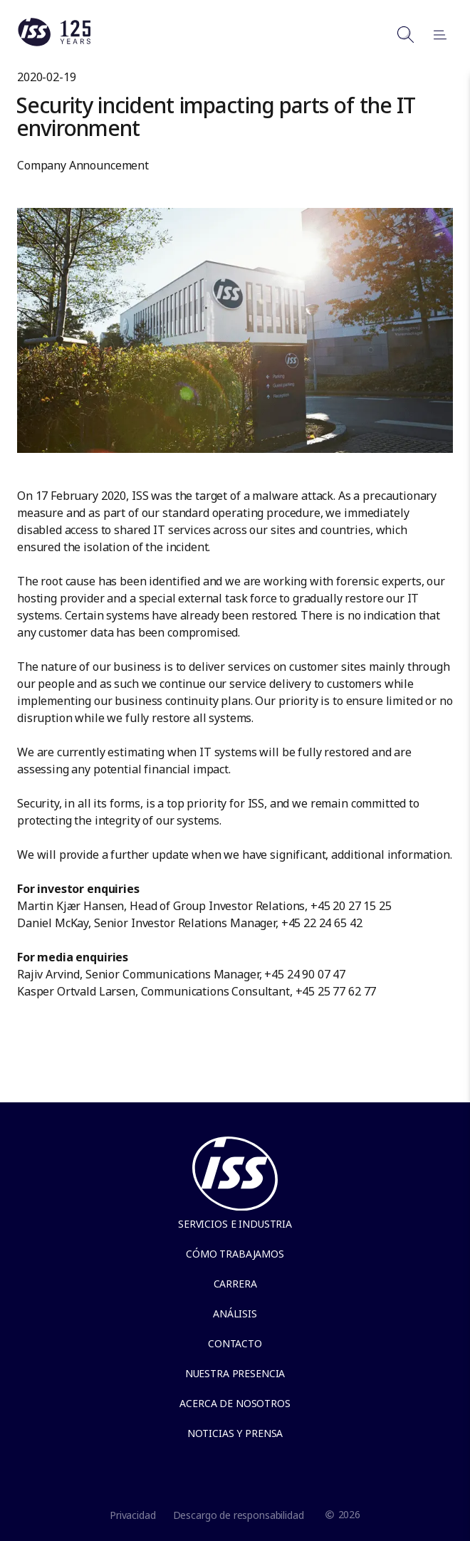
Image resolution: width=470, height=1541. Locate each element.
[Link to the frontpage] (54, 43)
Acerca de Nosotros (234, 1403)
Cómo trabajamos (235, 1253)
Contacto (235, 1343)
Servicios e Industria (235, 1224)
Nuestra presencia (235, 1373)
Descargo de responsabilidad (238, 1515)
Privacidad (133, 1515)
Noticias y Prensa (235, 1433)
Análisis (235, 1313)
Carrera (235, 1283)
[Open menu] (433, 34)
